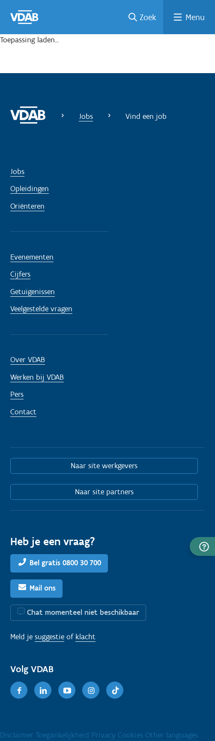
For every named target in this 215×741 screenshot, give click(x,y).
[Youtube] (66, 690)
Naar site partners (104, 491)
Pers (17, 394)
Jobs (86, 116)
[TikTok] (114, 690)
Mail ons (43, 588)
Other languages (171, 735)
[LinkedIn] (42, 690)
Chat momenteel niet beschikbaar (83, 612)
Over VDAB (27, 359)
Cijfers (20, 274)
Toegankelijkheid (63, 735)
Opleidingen (29, 188)
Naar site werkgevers (104, 465)
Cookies (131, 735)
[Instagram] (90, 690)
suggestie (49, 636)
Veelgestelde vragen (41, 308)
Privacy (104, 735)
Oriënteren (27, 206)
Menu (195, 17)
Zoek (148, 17)
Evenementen (32, 257)
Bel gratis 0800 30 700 (65, 562)
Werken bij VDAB (37, 377)
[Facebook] (18, 690)
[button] (202, 546)
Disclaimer (18, 735)
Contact (23, 411)
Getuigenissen (32, 291)
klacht (85, 636)
